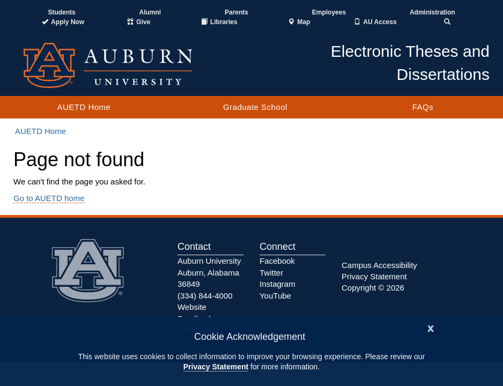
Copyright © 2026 (373, 287)
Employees (329, 12)
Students (61, 12)
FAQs (423, 107)
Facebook (277, 260)
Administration (432, 12)
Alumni (150, 12)
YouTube (275, 295)
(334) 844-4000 (205, 295)
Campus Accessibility (379, 265)
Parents (236, 12)
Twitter (271, 272)
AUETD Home (83, 107)
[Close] (430, 327)
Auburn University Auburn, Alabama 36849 (209, 272)
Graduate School (255, 107)
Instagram (277, 283)
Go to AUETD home (49, 198)
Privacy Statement (215, 366)
